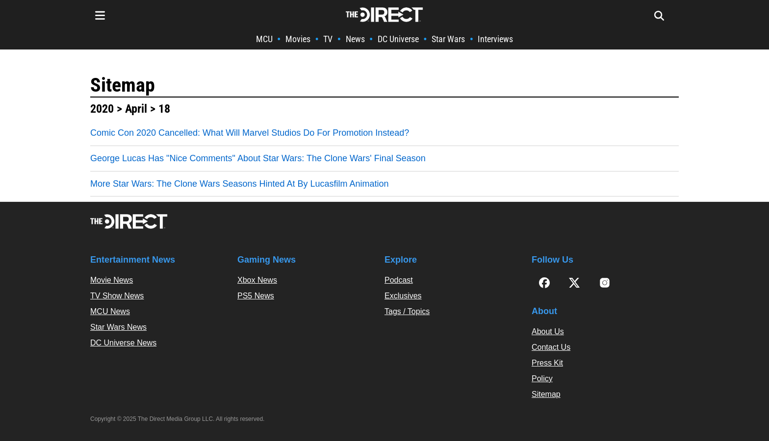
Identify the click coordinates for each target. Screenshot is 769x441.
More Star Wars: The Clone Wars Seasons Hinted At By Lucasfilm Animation (239, 184)
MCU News (110, 311)
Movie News (111, 280)
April (136, 109)
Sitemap (122, 85)
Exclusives (403, 296)
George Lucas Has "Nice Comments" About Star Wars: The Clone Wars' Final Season (258, 158)
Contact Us (551, 347)
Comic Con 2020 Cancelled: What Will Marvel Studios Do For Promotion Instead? (249, 133)
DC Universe (398, 39)
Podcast (398, 280)
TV (328, 39)
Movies (297, 39)
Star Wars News (118, 327)
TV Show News (117, 296)
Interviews (495, 39)
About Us (548, 331)
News (355, 39)
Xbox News (257, 280)
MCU (264, 39)
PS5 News (255, 296)
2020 (102, 109)
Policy (542, 378)
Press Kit (547, 363)
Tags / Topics (407, 311)
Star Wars (448, 39)
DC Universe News (123, 343)
